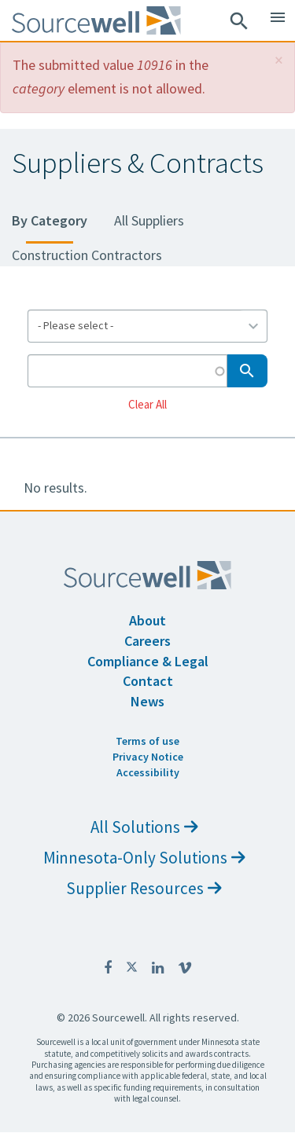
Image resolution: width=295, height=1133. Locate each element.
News (147, 701)
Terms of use (147, 741)
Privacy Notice (147, 757)
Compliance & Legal (147, 661)
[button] (279, 60)
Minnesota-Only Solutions (144, 857)
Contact (148, 681)
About (147, 620)
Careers (147, 641)
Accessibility (147, 772)
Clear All (147, 403)
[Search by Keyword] (127, 370)
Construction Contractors (87, 255)
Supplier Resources (144, 888)
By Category (49, 220)
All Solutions (144, 827)
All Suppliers (149, 220)
